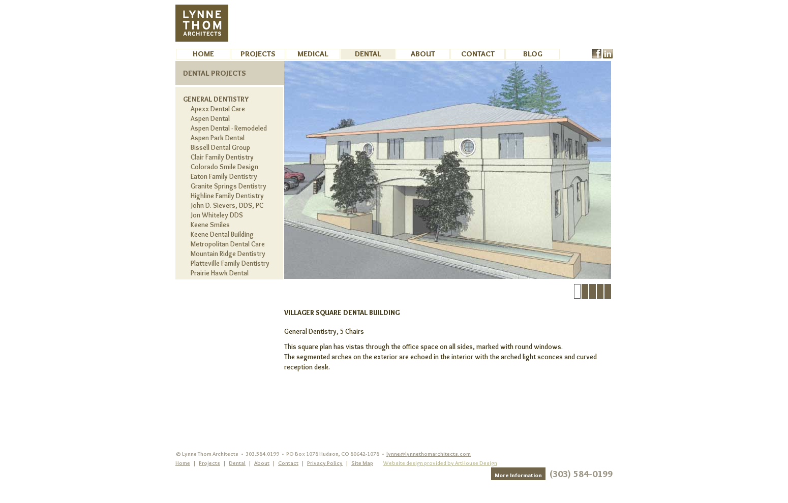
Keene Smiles (210, 225)
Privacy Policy (325, 462)
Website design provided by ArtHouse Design (440, 462)
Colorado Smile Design (224, 167)
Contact (478, 53)
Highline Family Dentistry (227, 196)
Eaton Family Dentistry (224, 176)
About (423, 53)
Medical (312, 53)
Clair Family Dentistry (222, 157)
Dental (368, 53)
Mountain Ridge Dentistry (228, 253)
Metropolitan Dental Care (228, 244)
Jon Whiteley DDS (217, 215)
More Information (518, 475)
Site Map (362, 462)
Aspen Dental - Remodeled (229, 128)
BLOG (532, 53)
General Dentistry (216, 99)
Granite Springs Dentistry (228, 186)
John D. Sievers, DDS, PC (227, 205)
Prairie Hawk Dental (220, 273)
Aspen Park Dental (218, 138)
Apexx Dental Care (218, 109)
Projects (258, 53)
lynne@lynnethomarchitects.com (428, 453)
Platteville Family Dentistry (230, 263)
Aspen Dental (210, 118)
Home (203, 53)
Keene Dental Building (222, 234)
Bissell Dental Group (220, 147)
